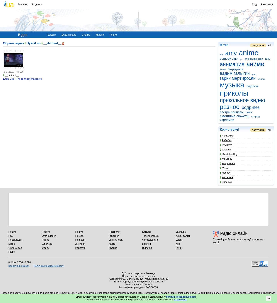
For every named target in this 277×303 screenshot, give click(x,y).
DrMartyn (226, 145)
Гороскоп (114, 235)
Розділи (36, 4)
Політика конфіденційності (48, 265)
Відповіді (147, 248)
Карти (112, 243)
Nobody (225, 172)
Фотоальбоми (150, 239)
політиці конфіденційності (181, 296)
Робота (46, 231)
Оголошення (49, 235)
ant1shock (226, 177)
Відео (12, 243)
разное (229, 106)
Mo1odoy (226, 158)
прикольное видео (242, 100)
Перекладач (15, 239)
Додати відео (69, 34)
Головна (22, 4)
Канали (100, 34)
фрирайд (255, 116)
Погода (79, 235)
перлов (252, 86)
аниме (255, 64)
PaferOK (226, 140)
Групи (179, 248)
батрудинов (235, 69)
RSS (11, 235)
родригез (251, 107)
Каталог (146, 231)
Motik (224, 168)
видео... (254, 74)
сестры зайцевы (232, 112)
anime (249, 53)
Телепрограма (150, 235)
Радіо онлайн (234, 233)
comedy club (229, 58)
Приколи (80, 239)
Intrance (225, 149)
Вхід (254, 4)
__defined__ (11, 75)
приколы (234, 93)
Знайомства (116, 239)
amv (231, 53)
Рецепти (80, 248)
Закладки (181, 231)
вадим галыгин (235, 73)
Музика (113, 248)
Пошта (12, 231)
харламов (227, 120)
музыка (232, 85)
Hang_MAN (227, 163)
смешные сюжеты (234, 116)
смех (249, 112)
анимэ (223, 69)
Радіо (12, 251)
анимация (232, 64)
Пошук (113, 34)
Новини (146, 243)
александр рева (254, 58)
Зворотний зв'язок (19, 265)
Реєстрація (267, 4)
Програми (114, 231)
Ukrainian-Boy (228, 154)
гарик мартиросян (238, 78)
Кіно (178, 243)
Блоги (179, 239)
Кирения (226, 182)
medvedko (226, 135)
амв (267, 58)
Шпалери (47, 243)
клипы (261, 79)
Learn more (180, 299)
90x (221, 54)
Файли (46, 248)
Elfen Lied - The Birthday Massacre (22, 78)
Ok (268, 298)
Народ (45, 239)
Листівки (80, 243)
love (241, 59)
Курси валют (183, 235)
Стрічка (86, 34)
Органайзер (15, 248)
